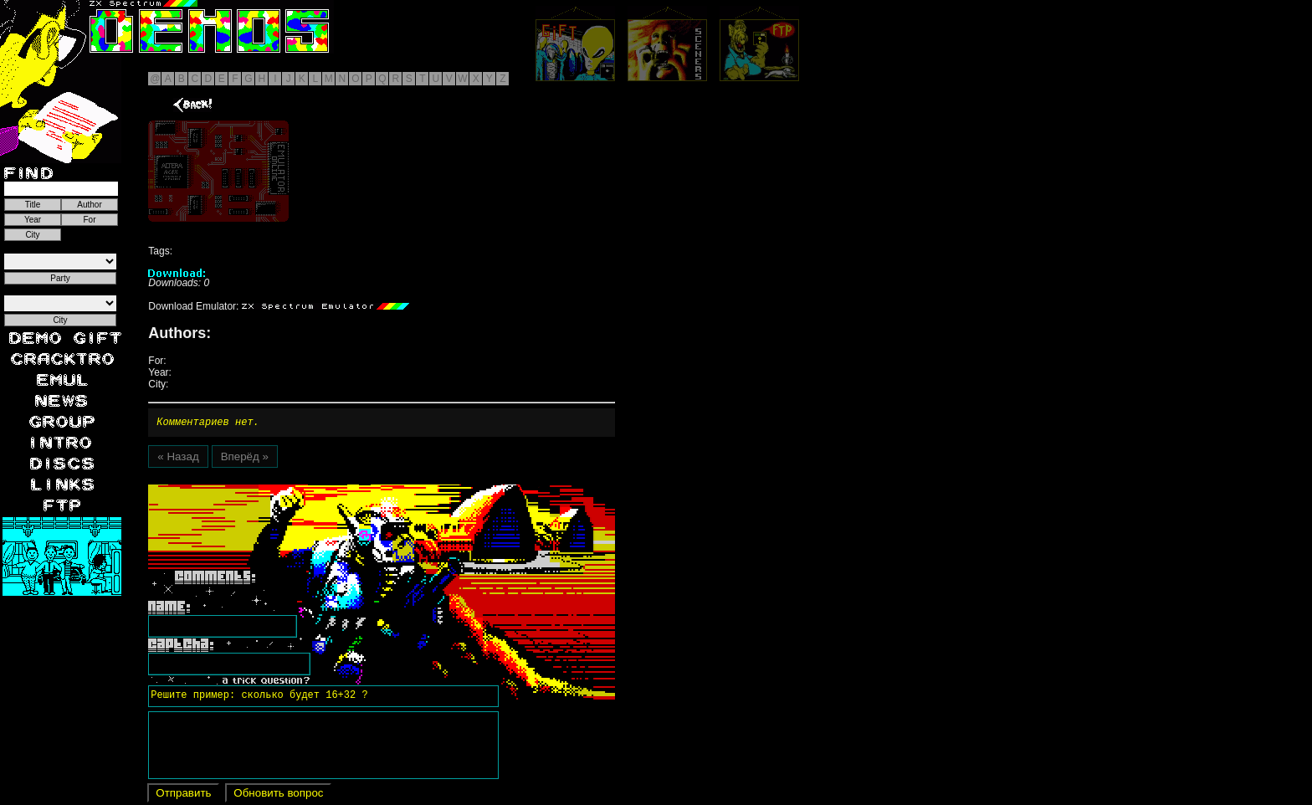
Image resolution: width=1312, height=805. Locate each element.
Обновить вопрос (278, 795)
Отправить (183, 795)
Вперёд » (245, 459)
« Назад (177, 459)
